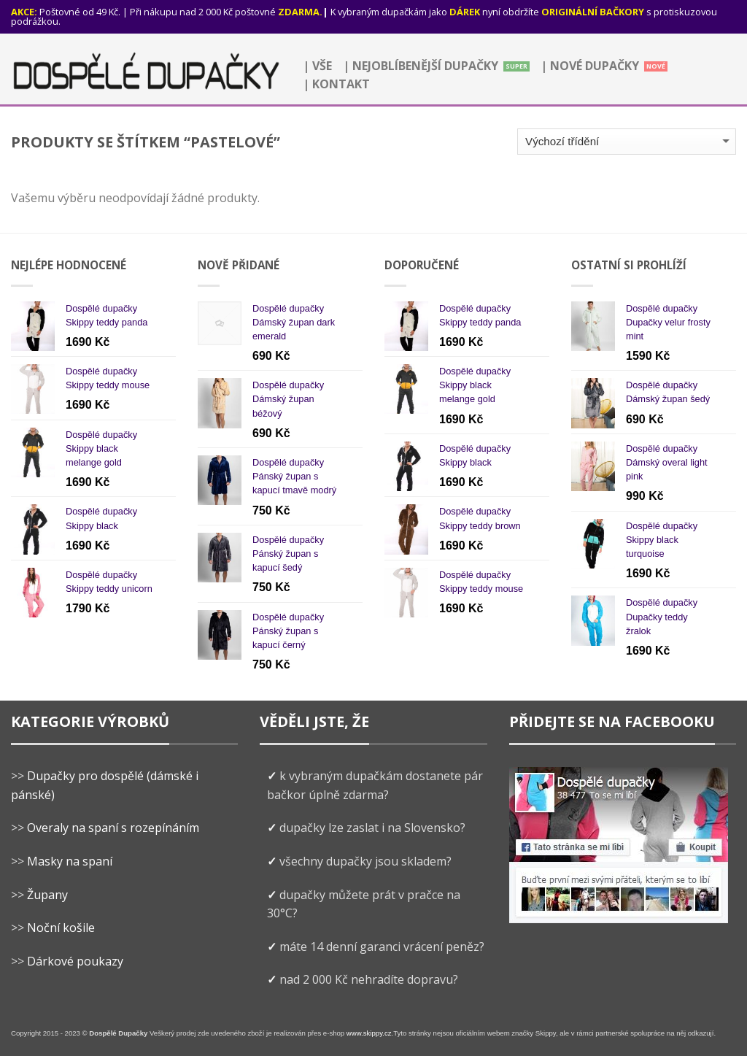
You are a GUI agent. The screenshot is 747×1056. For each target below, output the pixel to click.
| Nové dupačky (590, 66)
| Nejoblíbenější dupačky (420, 66)
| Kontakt (336, 84)
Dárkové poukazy (75, 961)
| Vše (317, 66)
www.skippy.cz (369, 1033)
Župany (47, 895)
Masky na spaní (69, 861)
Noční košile (61, 928)
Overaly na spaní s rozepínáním (113, 828)
